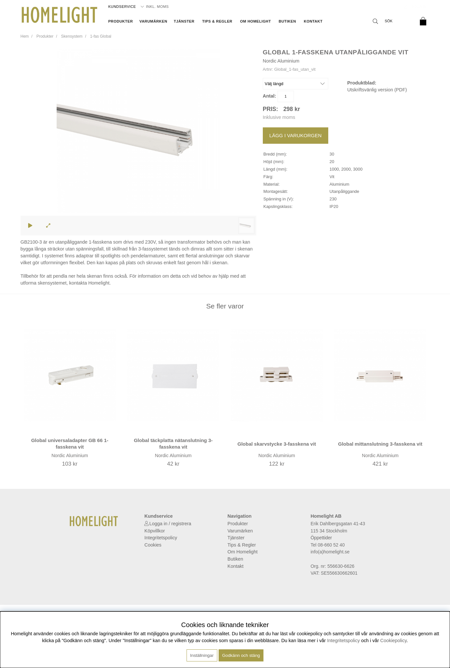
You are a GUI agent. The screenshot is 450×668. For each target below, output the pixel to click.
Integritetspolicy (160, 537)
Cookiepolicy (393, 640)
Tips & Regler (217, 21)
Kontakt (313, 21)
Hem (25, 36)
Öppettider (321, 537)
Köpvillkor (154, 530)
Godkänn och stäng (241, 655)
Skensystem (71, 36)
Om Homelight (255, 21)
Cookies (152, 544)
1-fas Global (100, 36)
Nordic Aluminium (281, 61)
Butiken (287, 21)
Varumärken (153, 21)
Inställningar (202, 655)
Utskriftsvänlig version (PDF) (377, 89)
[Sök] (392, 21)
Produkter (120, 21)
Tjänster (184, 21)
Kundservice (122, 7)
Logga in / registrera (170, 523)
